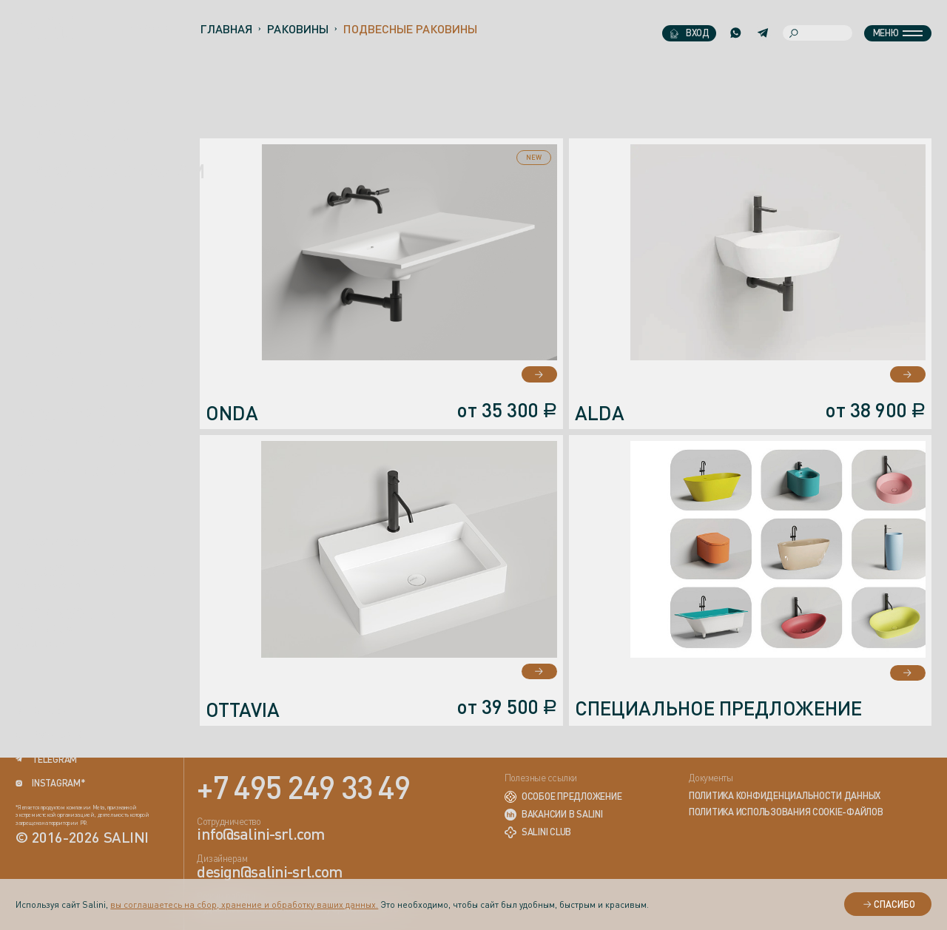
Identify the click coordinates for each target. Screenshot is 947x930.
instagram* (50, 783)
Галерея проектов (85, 382)
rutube (40, 711)
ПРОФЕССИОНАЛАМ (110, 171)
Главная (226, 29)
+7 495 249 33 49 (303, 786)
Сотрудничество (78, 322)
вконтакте (48, 735)
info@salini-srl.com (92, 570)
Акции (40, 293)
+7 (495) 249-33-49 (54, 543)
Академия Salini (80, 411)
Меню (898, 32)
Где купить (59, 352)
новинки (63, 206)
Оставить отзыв (77, 469)
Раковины (297, 29)
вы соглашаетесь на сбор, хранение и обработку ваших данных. (244, 904)
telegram (46, 760)
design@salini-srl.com (71, 620)
